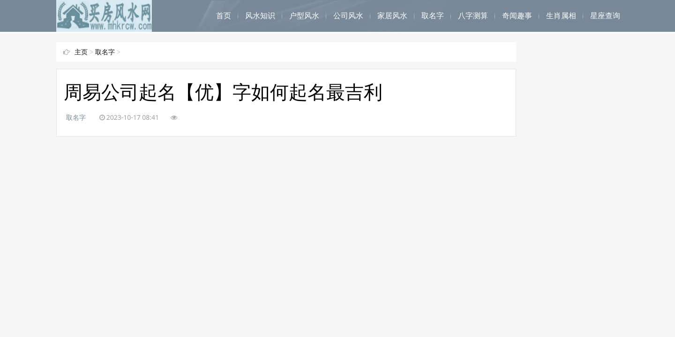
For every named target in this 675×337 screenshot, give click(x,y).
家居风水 (392, 16)
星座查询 (605, 16)
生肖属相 (561, 16)
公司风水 (348, 16)
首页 (223, 16)
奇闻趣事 (517, 16)
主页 (81, 52)
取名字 (432, 16)
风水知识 (260, 16)
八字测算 (473, 16)
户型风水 (304, 16)
